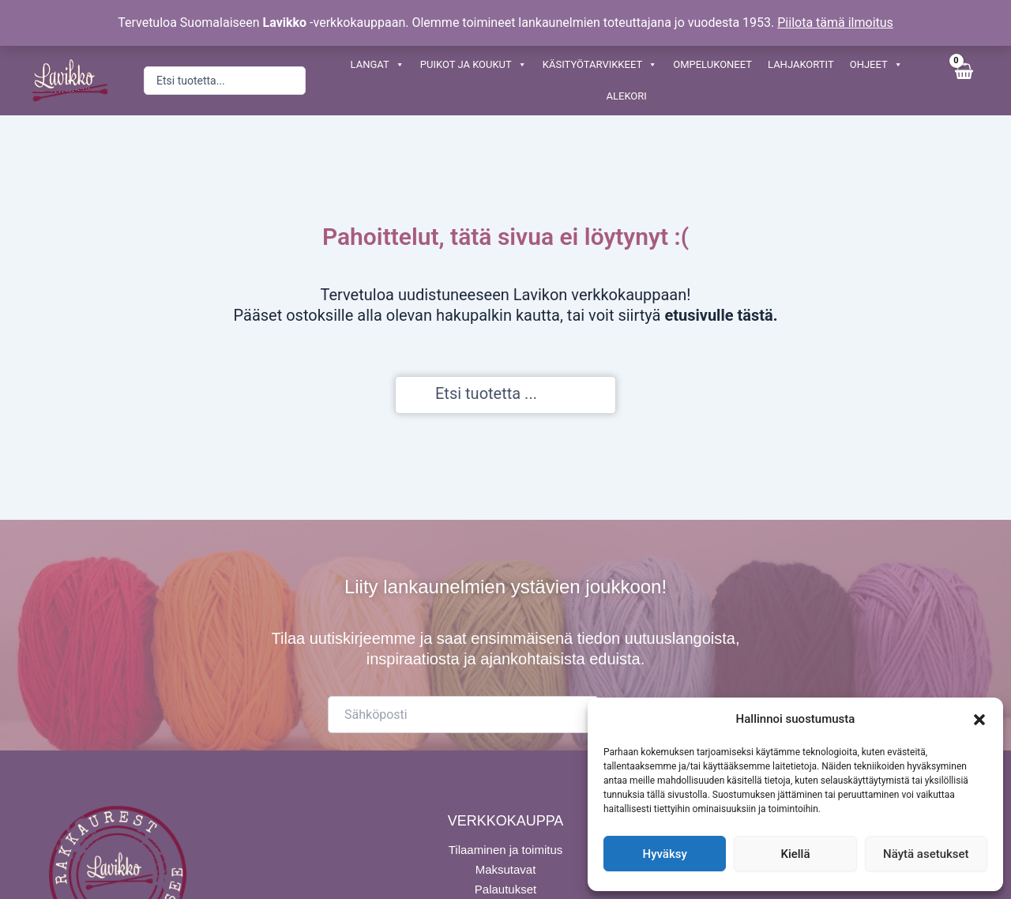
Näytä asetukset (926, 854)
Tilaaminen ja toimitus (506, 848)
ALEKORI (627, 96)
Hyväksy (665, 854)
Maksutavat (505, 868)
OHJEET (876, 65)
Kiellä (795, 854)
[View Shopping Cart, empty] (963, 80)
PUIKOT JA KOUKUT (473, 65)
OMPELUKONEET (712, 64)
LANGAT (377, 65)
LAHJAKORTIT (801, 64)
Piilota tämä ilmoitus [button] (835, 22)
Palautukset (505, 887)
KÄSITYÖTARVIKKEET (600, 65)
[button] (979, 720)
